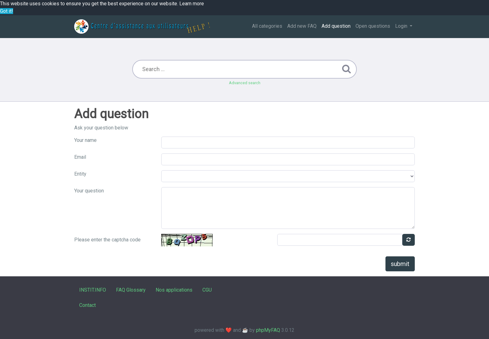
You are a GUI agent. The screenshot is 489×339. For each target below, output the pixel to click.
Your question (89, 191)
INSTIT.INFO (92, 290)
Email (80, 157)
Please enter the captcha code (107, 240)
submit (400, 264)
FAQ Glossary (131, 290)
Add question (336, 26)
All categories (267, 26)
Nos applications (174, 290)
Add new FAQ (302, 26)
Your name (85, 140)
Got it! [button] (6, 11)
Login (402, 26)
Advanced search (244, 82)
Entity (80, 174)
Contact (87, 305)
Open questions (373, 26)
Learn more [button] (191, 4)
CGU (207, 290)
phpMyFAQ (268, 330)
